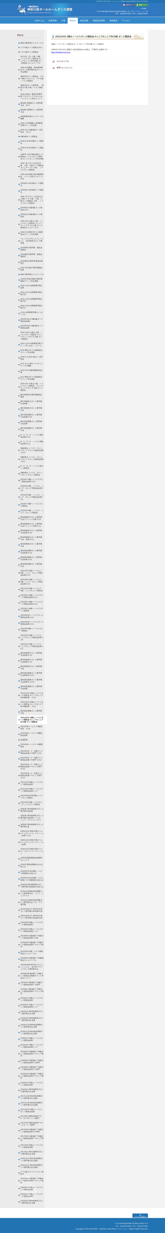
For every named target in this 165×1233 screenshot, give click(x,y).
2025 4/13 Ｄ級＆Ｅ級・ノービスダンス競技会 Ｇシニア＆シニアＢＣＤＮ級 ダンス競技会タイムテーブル (31, 224)
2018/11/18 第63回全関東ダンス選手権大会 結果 (31, 1026)
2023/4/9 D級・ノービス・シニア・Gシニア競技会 (32, 511)
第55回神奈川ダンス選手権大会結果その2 (31, 654)
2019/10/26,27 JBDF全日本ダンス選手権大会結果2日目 (31, 910)
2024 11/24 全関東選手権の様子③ (31, 293)
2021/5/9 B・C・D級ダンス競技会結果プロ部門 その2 (31, 752)
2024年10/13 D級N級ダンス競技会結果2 (31, 320)
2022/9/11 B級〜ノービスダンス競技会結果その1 (31, 603)
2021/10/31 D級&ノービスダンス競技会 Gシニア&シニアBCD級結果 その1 (31, 704)
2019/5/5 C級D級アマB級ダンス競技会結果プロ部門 (31, 983)
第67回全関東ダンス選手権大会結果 (31, 422)
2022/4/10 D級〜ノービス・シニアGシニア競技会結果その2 (31, 637)
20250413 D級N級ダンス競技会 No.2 (31, 209)
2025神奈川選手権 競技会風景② (31, 255)
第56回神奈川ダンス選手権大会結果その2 (31, 531)
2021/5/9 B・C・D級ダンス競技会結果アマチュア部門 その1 (31, 775)
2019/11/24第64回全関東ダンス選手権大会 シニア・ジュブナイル (32, 893)
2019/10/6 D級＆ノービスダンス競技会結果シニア (31, 930)
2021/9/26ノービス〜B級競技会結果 (31, 734)
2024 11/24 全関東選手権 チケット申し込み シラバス (31, 344)
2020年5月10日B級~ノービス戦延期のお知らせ (31, 872)
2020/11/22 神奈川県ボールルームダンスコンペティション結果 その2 (32, 833)
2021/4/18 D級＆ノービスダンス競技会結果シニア (31, 790)
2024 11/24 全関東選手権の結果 (31, 287)
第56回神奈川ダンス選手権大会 (31, 545)
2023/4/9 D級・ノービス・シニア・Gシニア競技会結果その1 (32, 497)
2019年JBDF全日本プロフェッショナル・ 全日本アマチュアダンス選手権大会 (31, 967)
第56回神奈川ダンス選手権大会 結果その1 (31, 538)
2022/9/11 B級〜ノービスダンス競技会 (31, 609)
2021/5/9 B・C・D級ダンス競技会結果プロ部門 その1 (31, 759)
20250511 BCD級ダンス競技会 (32, 184)
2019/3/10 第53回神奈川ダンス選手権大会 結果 (32, 1012)
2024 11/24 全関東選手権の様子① (31, 307)
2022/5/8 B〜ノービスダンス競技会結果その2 (31, 616)
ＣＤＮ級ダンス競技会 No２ (31, 47)
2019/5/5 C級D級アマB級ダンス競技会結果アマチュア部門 (32, 991)
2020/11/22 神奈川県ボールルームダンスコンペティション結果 (32, 842)
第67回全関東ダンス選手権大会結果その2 (31, 416)
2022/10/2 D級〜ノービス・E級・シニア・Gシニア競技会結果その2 (31, 573)
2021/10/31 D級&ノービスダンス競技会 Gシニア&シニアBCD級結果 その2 (31, 695)
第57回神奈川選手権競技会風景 (31, 396)
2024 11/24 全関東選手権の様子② (31, 300)
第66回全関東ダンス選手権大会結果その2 (31, 552)
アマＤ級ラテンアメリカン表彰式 (32, 1173)
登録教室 (113, 21)
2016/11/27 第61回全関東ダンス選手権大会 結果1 (31, 1166)
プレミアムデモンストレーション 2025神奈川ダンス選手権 (32, 241)
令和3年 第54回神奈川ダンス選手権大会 (32, 825)
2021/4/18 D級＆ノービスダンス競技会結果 (31, 783)
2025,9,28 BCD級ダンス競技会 (32, 142)
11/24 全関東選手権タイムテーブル (31, 313)
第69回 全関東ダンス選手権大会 (31, 111)
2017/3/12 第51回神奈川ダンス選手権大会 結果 (32, 1153)
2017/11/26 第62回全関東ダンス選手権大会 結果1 (31, 1097)
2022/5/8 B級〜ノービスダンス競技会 (31, 629)
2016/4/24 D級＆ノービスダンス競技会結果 (31, 1195)
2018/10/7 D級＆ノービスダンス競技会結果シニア (31, 1046)
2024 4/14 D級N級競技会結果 (31, 371)
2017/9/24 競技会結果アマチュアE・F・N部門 (31, 1124)
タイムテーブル (63, 61)
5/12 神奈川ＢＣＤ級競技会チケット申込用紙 (31, 378)
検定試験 (84, 21)
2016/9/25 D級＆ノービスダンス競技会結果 (31, 1188)
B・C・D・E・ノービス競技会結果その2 (31, 436)
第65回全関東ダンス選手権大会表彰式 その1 (31, 681)
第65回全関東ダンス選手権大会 (31, 712)
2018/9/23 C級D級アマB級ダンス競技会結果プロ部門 (32, 1061)
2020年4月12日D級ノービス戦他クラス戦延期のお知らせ (32, 879)
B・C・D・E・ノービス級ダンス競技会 (31, 467)
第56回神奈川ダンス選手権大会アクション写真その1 (31, 525)
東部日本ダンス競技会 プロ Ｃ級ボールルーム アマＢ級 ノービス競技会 (32, 78)
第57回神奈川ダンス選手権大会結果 (31, 402)
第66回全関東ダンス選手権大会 (31, 565)
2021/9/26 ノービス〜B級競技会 (31, 745)
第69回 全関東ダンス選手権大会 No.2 (31, 104)
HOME (143, 9)
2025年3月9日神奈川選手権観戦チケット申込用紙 (31, 280)
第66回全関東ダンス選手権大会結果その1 (31, 558)
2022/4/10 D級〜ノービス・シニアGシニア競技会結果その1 (31, 646)
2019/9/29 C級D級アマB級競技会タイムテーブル (32, 959)
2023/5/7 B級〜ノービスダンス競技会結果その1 (31, 480)
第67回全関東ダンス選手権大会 (31, 429)
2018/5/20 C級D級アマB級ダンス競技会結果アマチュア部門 (32, 1076)
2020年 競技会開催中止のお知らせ (31, 865)
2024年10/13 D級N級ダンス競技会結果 (31, 327)
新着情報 (53, 21)
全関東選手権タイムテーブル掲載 (32, 117)
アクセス (126, 21)
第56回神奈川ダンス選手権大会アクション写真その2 (31, 518)
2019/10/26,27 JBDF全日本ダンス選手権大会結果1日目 (31, 917)
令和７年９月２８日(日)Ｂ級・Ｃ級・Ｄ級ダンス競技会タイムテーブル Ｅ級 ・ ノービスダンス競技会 (32, 166)
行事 (63, 21)
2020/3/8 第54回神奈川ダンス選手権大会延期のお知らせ (32, 885)
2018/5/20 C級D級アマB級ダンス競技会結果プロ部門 (32, 1068)
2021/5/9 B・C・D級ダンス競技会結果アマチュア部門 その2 (31, 766)
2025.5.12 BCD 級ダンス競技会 (31, 358)
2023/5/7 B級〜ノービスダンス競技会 (31, 505)
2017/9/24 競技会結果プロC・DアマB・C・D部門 (30, 1117)
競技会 (73, 21)
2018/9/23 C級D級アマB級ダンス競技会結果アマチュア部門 (32, 1053)
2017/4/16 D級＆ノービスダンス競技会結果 (31, 1146)
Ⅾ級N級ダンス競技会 (28, 136)
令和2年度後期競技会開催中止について (31, 859)
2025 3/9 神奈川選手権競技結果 (31, 269)
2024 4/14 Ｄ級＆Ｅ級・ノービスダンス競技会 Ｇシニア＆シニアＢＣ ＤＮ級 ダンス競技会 (32, 387)
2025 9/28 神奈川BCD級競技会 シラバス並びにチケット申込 (32, 176)
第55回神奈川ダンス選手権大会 (31, 667)
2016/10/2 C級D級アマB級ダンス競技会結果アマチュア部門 (32, 1180)
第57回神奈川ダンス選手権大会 (31, 409)
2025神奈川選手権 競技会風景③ (31, 249)
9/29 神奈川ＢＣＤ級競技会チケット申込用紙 (31, 351)
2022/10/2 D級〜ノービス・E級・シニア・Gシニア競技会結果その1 (31, 581)
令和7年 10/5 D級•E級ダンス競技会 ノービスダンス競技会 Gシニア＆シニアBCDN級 (32, 156)
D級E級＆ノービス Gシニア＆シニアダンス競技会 (31, 474)
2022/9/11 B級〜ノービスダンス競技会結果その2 (31, 596)
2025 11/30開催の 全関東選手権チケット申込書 (31, 124)
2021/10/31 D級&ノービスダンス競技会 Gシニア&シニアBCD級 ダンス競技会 (31, 720)
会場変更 (24, 740)
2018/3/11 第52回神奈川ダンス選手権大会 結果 (32, 1090)
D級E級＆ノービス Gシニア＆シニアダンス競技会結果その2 (32, 450)
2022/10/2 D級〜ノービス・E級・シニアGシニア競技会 (31, 589)
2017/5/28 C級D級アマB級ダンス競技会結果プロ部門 (32, 1130)
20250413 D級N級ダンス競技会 (31, 215)
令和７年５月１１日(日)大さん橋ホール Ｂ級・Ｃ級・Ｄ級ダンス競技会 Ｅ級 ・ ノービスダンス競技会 (31, 200)
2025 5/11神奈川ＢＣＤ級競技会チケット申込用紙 (31, 233)
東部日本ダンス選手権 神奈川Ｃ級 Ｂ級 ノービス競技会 (32, 87)
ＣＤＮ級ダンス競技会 (29, 52)
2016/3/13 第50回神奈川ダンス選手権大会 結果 (32, 1202)
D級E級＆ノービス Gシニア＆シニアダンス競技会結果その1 (32, 459)
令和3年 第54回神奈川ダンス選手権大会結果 (32, 810)
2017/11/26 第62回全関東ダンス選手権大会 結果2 (31, 1104)
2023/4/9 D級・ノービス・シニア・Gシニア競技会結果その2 (32, 488)
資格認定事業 (99, 21)
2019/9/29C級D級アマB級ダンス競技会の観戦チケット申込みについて (32, 976)
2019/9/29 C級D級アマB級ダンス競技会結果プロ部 (32, 937)
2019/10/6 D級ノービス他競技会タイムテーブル (31, 952)
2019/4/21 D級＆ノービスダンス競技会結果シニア (31, 1006)
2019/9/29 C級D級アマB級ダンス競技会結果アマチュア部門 (32, 944)
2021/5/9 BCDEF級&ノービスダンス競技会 (31, 796)
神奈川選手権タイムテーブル (32, 43)
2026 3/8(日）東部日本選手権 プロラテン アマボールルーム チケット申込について (31, 96)
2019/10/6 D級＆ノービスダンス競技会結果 (31, 923)
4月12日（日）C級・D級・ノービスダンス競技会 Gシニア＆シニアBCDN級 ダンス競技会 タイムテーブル (31, 59)
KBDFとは (39, 21)
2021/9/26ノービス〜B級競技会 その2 (31, 727)
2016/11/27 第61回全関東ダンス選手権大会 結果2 (31, 1159)
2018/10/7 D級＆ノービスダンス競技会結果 (31, 1039)
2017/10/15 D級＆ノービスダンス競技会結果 (31, 1110)
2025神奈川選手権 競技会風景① (31, 262)
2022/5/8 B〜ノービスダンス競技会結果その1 (31, 623)
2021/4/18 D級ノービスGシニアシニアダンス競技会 (31, 803)
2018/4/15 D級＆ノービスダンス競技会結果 (31, 1084)
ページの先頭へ (140, 1217)
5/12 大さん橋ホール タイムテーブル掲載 (31, 364)
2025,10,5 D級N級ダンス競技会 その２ (31, 131)
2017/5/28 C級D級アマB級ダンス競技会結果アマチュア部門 (32, 1138)
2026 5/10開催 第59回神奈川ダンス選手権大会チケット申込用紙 (32, 69)
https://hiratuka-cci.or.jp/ (60, 52)
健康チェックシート (65, 67)
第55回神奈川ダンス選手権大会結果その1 (31, 661)
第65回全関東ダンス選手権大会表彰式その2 (31, 674)
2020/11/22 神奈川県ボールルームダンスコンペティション (32, 851)
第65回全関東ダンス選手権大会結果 (31, 687)
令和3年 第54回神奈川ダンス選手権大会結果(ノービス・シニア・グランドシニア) (32, 818)
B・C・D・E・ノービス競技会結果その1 (31, 442)
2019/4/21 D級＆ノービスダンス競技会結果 (31, 999)
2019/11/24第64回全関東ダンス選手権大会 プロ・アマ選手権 (31, 902)
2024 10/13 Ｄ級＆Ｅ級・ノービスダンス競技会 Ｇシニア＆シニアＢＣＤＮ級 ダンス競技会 (31, 335)
